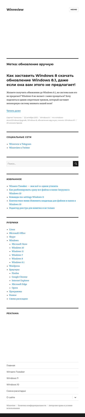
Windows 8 (45, 117)
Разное (13, 295)
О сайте (11, 397)
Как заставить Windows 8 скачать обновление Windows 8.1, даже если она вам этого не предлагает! (41, 80)
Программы (15, 291)
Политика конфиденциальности (32, 405)
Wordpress (14, 266)
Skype (12, 236)
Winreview (15, 9)
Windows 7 (17, 255)
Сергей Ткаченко (14, 117)
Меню (74, 9)
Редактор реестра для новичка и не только (32, 208)
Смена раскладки (18, 298)
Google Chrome (19, 277)
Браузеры (14, 269)
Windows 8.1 (18, 262)
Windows (14, 240)
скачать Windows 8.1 (66, 120)
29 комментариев (14, 123)
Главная (11, 365)
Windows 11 (18, 251)
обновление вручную (47, 120)
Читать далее (14, 110)
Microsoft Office (17, 233)
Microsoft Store (19, 244)
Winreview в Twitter (19, 147)
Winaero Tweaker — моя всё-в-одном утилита (33, 186)
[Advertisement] (43, 39)
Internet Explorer (20, 280)
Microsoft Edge (19, 284)
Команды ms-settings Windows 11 (26, 197)
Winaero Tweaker (16, 372)
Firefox (15, 273)
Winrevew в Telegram (20, 144)
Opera (15, 288)
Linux (12, 229)
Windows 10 (18, 247)
